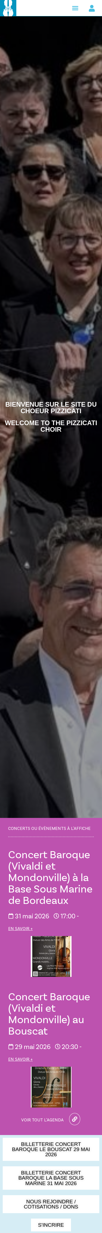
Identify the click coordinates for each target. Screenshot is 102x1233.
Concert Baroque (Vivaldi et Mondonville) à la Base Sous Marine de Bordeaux (50, 876)
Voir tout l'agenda (42, 1119)
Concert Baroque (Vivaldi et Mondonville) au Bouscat (49, 1013)
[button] (75, 8)
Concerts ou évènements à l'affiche (49, 828)
